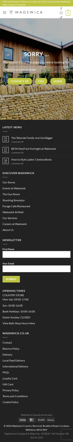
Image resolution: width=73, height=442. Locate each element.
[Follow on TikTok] (61, 17)
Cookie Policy (10, 402)
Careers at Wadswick (15, 223)
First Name (36, 254)
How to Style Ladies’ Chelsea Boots (31, 159)
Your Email (36, 268)
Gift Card (8, 384)
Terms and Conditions (15, 396)
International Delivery (15, 366)
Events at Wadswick (14, 188)
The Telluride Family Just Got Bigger (32, 137)
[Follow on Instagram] (61, 13)
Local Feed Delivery (14, 360)
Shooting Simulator (14, 200)
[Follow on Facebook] (61, 8)
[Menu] (5, 12)
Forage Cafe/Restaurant (16, 206)
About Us (8, 229)
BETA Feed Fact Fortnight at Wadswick (33, 148)
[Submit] (66, 69)
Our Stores (9, 182)
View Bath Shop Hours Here (19, 323)
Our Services (10, 218)
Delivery (7, 354)
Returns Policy (11, 348)
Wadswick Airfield (13, 212)
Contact (7, 342)
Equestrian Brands (42, 414)
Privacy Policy (11, 390)
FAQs (6, 372)
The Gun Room (11, 194)
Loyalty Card (10, 378)
